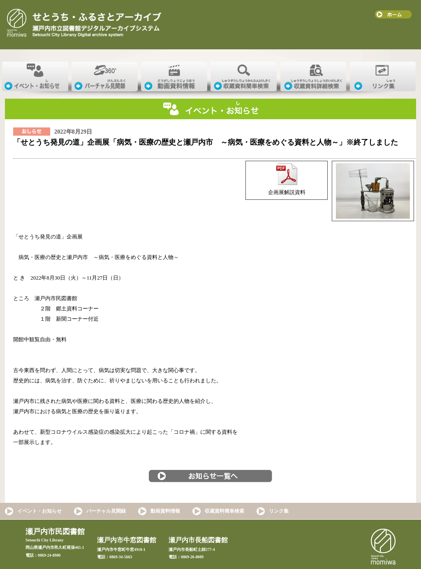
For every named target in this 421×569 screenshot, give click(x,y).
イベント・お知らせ (39, 511)
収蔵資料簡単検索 (224, 511)
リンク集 (279, 511)
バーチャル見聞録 (106, 511)
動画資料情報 (165, 511)
